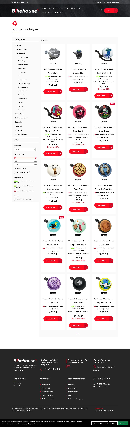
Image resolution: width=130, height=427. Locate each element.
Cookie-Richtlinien (35, 424)
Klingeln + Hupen (23, 64)
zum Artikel (50, 91)
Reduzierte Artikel (21, 134)
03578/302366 (17, 2)
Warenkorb (46, 384)
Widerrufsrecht (47, 399)
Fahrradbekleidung (21, 49)
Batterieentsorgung (75, 399)
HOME (44, 8)
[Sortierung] (24, 149)
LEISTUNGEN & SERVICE (58, 8)
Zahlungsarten (47, 395)
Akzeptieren (123, 423)
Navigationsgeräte (23, 87)
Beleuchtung (21, 61)
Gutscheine (18, 122)
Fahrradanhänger (23, 57)
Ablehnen (113, 423)
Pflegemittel (21, 110)
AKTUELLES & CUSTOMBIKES (52, 13)
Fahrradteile (19, 114)
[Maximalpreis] (24, 164)
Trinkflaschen (21, 94)
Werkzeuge (21, 106)
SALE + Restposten (21, 118)
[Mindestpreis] (24, 161)
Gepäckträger (22, 68)
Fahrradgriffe (21, 72)
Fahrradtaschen (22, 98)
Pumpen (20, 102)
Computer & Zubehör (24, 83)
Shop (108, 10)
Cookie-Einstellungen (100, 423)
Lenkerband (21, 76)
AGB (69, 395)
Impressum (72, 388)
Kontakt (71, 384)
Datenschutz (73, 392)
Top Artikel (18, 126)
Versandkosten (47, 392)
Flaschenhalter (22, 91)
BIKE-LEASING (76, 8)
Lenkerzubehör (22, 79)
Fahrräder (18, 45)
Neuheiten (18, 130)
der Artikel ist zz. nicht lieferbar (78, 76)
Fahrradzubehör (20, 53)
